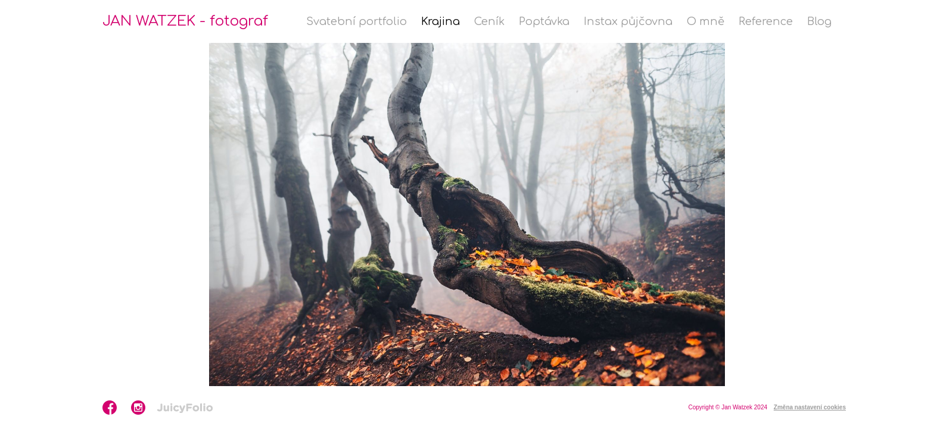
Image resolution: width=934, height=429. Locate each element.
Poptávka (544, 21)
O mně (705, 21)
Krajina (440, 21)
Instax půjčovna (628, 21)
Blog (819, 21)
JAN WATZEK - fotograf (185, 21)
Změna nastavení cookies (810, 407)
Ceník (489, 21)
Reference (766, 21)
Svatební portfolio (356, 21)
